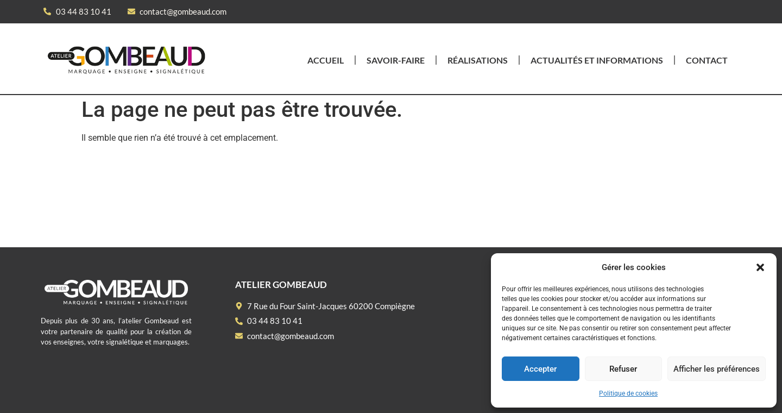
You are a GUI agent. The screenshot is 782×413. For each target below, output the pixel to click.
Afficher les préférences (716, 369)
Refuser (623, 369)
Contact (707, 60)
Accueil (325, 60)
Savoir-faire (396, 60)
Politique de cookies (628, 393)
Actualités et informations (597, 60)
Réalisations (477, 60)
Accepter (540, 369)
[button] (760, 267)
